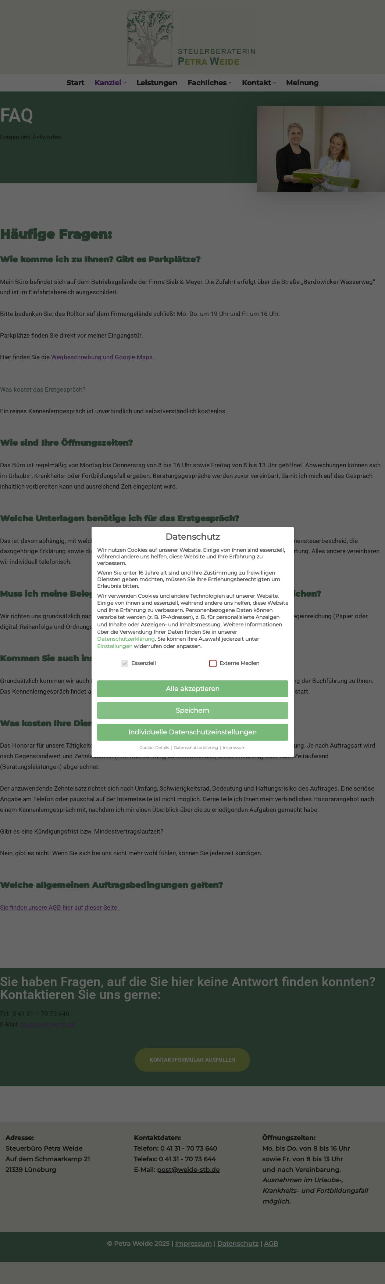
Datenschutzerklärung (126, 635)
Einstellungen (114, 642)
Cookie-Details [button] (154, 744)
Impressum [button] (234, 744)
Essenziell (138, 659)
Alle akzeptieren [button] (193, 685)
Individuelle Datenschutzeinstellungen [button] (192, 728)
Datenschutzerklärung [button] (196, 744)
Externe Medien (234, 659)
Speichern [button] (192, 707)
